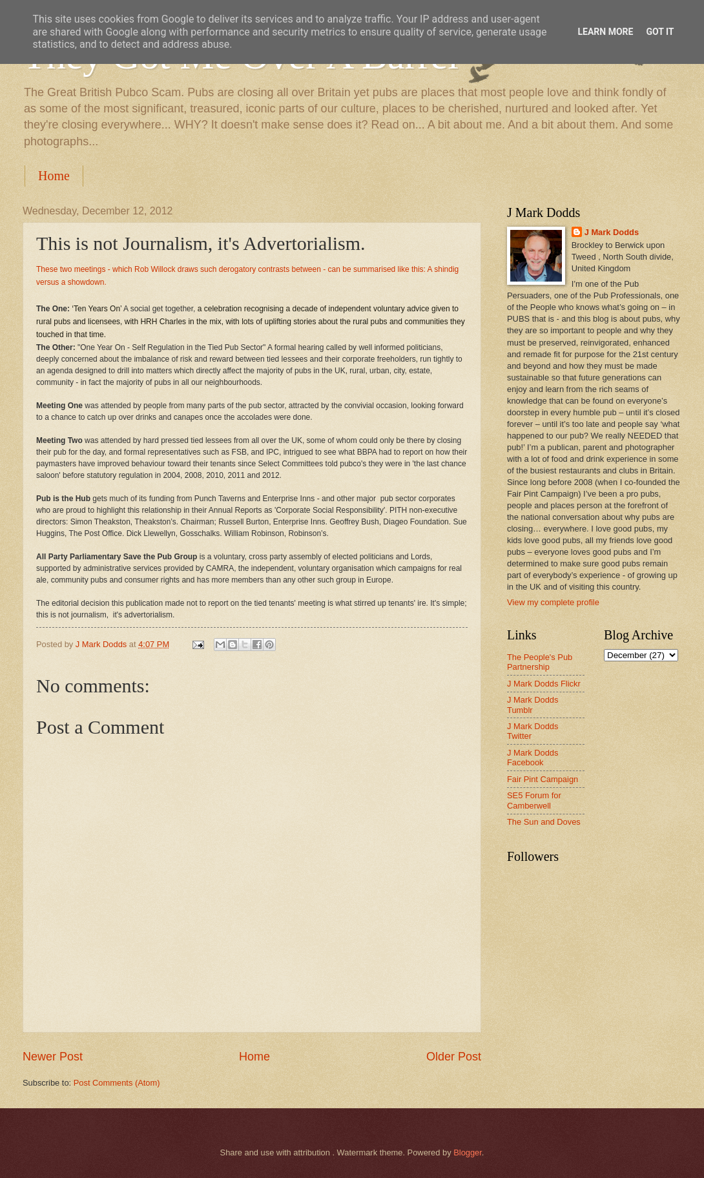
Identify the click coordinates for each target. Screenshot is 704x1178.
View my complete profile (553, 602)
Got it (660, 31)
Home (54, 176)
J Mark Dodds (612, 232)
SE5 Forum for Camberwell (534, 800)
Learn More (605, 31)
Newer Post (53, 1056)
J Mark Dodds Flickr (544, 683)
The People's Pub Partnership (539, 662)
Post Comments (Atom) (117, 1083)
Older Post (453, 1056)
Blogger (467, 1152)
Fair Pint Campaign (542, 779)
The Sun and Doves (544, 822)
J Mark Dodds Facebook (532, 757)
